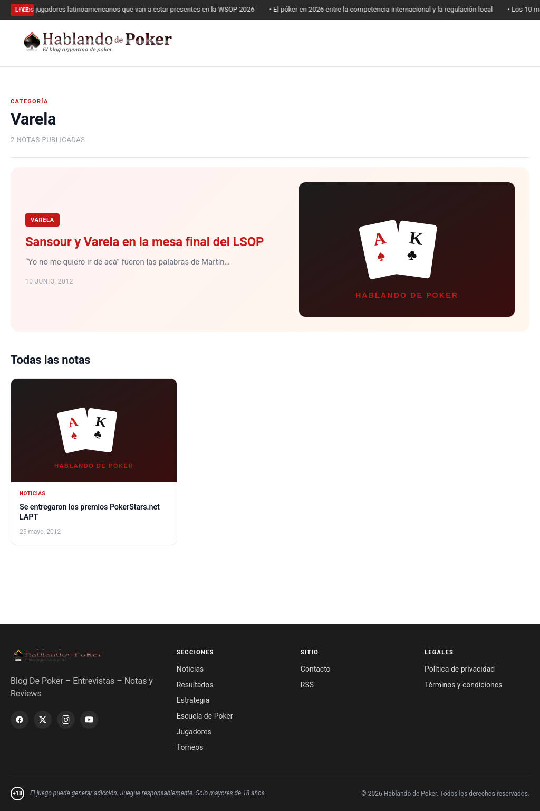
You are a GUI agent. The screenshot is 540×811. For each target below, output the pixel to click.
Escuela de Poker (205, 716)
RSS (307, 685)
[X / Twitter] (43, 720)
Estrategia (193, 700)
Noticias (190, 669)
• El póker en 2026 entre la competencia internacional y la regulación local (385, 9)
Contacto (316, 669)
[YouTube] (89, 720)
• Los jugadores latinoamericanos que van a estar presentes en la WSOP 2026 (140, 9)
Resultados (195, 685)
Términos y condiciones (463, 685)
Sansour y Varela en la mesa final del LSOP (144, 241)
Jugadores (194, 732)
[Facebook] (19, 720)
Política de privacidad (460, 669)
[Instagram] (66, 720)
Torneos (190, 747)
